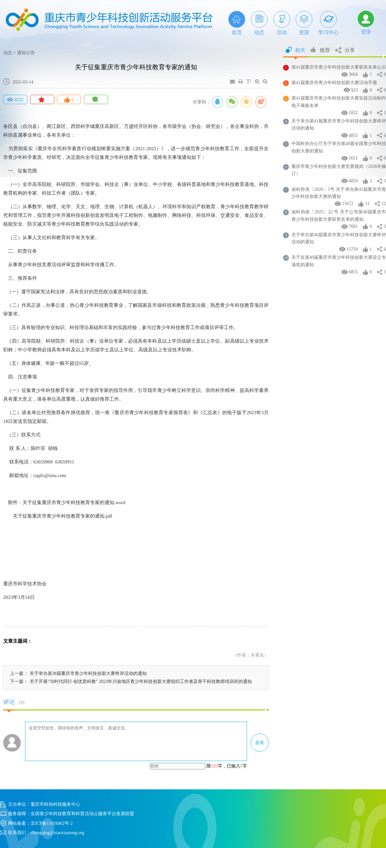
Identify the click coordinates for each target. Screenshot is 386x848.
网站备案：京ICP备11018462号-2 (40, 823)
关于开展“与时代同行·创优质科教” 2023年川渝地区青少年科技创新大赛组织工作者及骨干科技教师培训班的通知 (141, 681)
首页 (236, 23)
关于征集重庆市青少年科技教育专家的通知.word (74, 502)
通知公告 (26, 52)
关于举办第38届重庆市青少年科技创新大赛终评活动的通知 (88, 673)
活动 (281, 23)
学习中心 (328, 23)
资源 (304, 23)
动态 (259, 23)
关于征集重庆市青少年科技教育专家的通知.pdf (62, 516)
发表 (259, 742)
